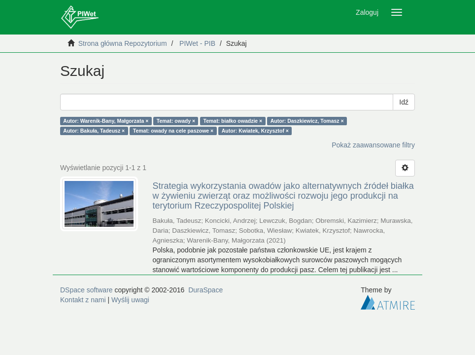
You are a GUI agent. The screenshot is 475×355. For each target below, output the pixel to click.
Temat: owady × (176, 121)
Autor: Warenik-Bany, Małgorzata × (105, 121)
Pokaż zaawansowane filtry (373, 145)
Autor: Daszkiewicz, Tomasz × (307, 121)
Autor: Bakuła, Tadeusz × (94, 131)
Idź (403, 102)
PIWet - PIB (197, 43)
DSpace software (86, 290)
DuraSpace (205, 290)
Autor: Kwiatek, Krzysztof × (255, 131)
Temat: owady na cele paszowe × (173, 131)
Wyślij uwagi (130, 300)
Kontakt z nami (83, 300)
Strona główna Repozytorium (122, 43)
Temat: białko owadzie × (233, 121)
